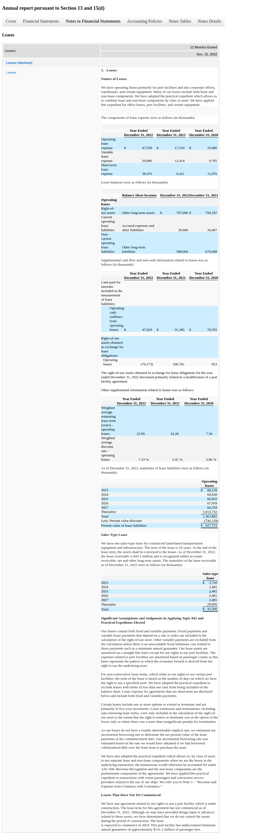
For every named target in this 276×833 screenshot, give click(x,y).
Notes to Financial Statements (93, 21)
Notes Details (209, 21)
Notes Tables (180, 21)
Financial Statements (41, 21)
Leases (11, 72)
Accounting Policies (144, 21)
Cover (11, 21)
